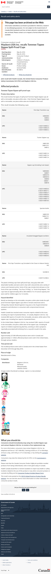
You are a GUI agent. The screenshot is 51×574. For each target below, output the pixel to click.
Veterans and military (6, 551)
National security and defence (8, 532)
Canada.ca (4, 11)
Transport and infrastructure (7, 539)
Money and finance (5, 544)
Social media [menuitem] (5, 560)
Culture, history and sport (7, 535)
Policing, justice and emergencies (9, 537)
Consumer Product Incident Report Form (31, 473)
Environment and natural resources (9, 530)
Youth (2, 554)
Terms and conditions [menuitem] (33, 560)
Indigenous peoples (5, 549)
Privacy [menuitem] (29, 562)
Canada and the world (6, 542)
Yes (23, 490)
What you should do (25, 75)
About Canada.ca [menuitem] (6, 565)
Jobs (2, 513)
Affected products (9, 75)
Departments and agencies (7, 507)
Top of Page (5, 570)
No (27, 490)
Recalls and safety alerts (20, 11)
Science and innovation (6, 547)
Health (10, 11)
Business (3, 520)
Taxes (2, 527)
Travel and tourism (5, 518)
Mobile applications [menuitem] (7, 562)
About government (5, 510)
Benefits (3, 523)
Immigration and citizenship (7, 515)
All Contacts (3, 505)
